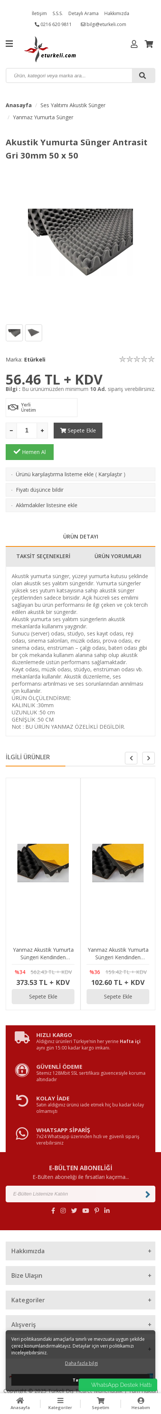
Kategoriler (60, 1403)
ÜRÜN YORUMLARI (117, 534)
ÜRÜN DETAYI (80, 515)
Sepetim (100, 1403)
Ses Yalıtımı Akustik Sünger (72, 105)
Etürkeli (34, 359)
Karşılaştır (110, 452)
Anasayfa (19, 105)
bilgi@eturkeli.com (103, 24)
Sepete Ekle (78, 430)
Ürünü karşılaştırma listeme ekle (55, 452)
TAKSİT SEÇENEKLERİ (43, 534)
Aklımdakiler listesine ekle (46, 483)
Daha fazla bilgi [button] (81, 1363)
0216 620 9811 (53, 24)
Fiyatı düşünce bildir (39, 468)
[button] (148, 736)
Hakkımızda (116, 13)
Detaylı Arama (83, 13)
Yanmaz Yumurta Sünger (43, 117)
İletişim (39, 13)
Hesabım (141, 1403)
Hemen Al (131, 430)
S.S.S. (58, 13)
